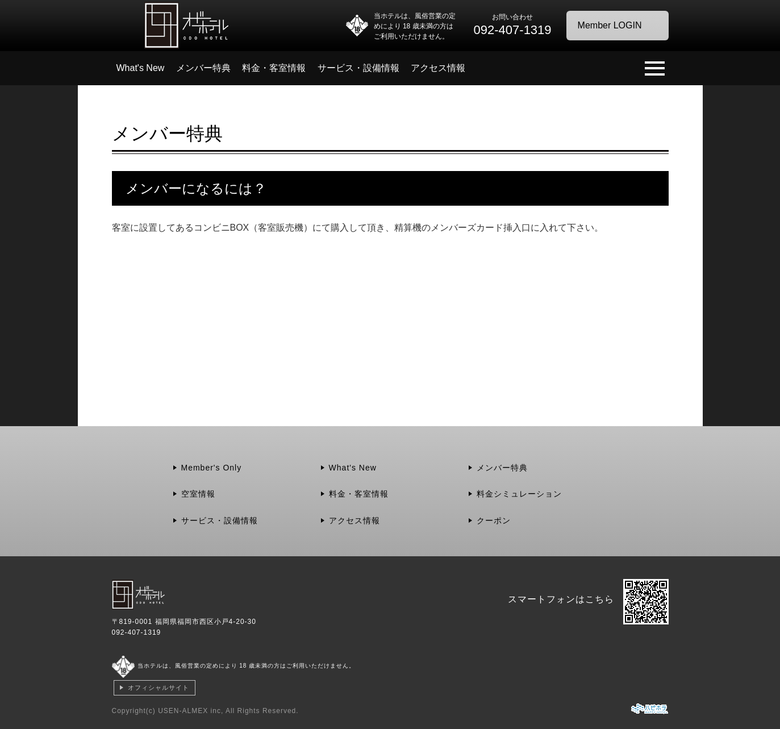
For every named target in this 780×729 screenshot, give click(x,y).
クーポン (494, 520)
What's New (140, 68)
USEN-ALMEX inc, (190, 711)
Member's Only (211, 467)
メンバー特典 (203, 68)
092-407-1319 (136, 632)
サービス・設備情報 (358, 68)
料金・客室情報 (274, 68)
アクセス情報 (438, 68)
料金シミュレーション (519, 493)
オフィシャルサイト (158, 687)
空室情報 (198, 493)
